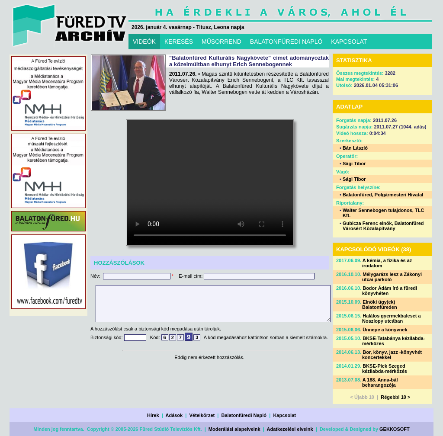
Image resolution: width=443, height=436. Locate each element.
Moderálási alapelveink (234, 429)
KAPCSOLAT (349, 41)
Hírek (153, 415)
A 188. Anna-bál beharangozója (380, 382)
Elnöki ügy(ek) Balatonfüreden (379, 304)
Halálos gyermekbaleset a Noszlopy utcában (391, 318)
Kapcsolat (284, 415)
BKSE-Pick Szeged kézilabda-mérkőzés (384, 368)
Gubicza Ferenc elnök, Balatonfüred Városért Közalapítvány (383, 226)
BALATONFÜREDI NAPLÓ (286, 41)
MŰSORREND (221, 41)
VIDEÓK (144, 41)
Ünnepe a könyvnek (385, 329)
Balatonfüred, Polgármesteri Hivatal (383, 194)
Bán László (355, 148)
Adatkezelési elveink (290, 429)
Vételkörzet (202, 415)
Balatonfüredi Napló (244, 415)
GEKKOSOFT (394, 429)
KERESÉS (178, 41)
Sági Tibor (354, 163)
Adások (174, 415)
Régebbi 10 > (395, 397)
